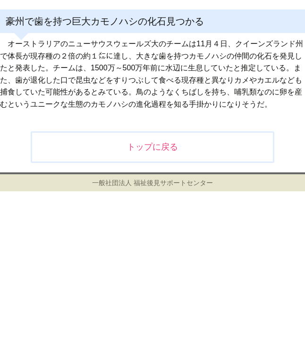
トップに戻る (152, 147)
